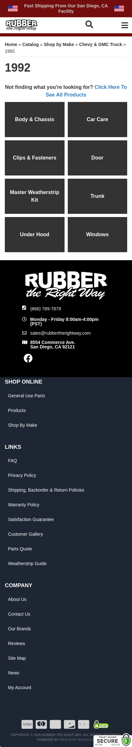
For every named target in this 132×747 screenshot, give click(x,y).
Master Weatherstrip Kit (34, 196)
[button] (90, 24)
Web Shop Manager (77, 740)
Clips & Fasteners (34, 157)
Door (97, 157)
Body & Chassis (34, 119)
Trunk (97, 196)
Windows (97, 234)
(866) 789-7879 (45, 308)
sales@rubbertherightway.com (60, 333)
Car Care (97, 119)
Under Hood (34, 234)
